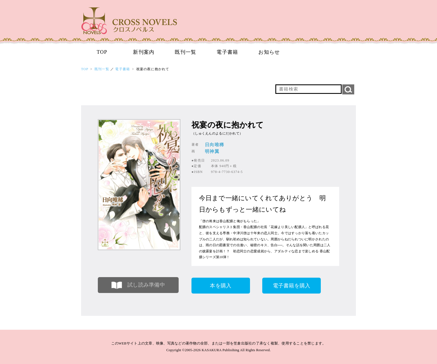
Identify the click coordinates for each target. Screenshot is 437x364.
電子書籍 (227, 52)
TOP (102, 52)
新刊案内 (144, 52)
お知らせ (269, 52)
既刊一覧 (185, 52)
